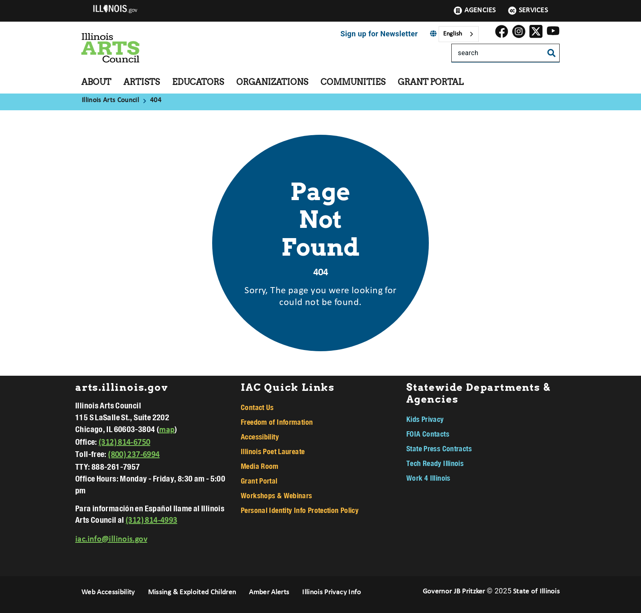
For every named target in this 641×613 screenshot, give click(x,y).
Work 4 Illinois (428, 477)
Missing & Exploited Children (192, 592)
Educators (198, 82)
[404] (155, 101)
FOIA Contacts (427, 433)
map (167, 430)
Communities (352, 82)
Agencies (474, 11)
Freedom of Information (277, 421)
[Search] (505, 53)
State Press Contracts (439, 448)
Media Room (260, 465)
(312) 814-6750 (124, 443)
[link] (501, 34)
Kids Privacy (425, 419)
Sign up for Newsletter (379, 33)
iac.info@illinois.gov (111, 539)
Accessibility (260, 436)
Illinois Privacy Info (331, 592)
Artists (141, 82)
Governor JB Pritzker (454, 591)
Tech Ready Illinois (435, 463)
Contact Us (257, 407)
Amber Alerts (269, 592)
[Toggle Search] (551, 54)
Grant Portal (431, 82)
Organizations (272, 82)
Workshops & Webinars (276, 495)
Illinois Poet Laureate (273, 451)
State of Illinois (536, 591)
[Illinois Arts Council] (111, 101)
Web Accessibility (108, 592)
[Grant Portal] (470, 80)
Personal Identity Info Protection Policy (300, 510)
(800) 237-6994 (133, 455)
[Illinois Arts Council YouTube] (553, 34)
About (96, 82)
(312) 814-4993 (151, 521)
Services (528, 11)
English (452, 34)
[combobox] (459, 34)
